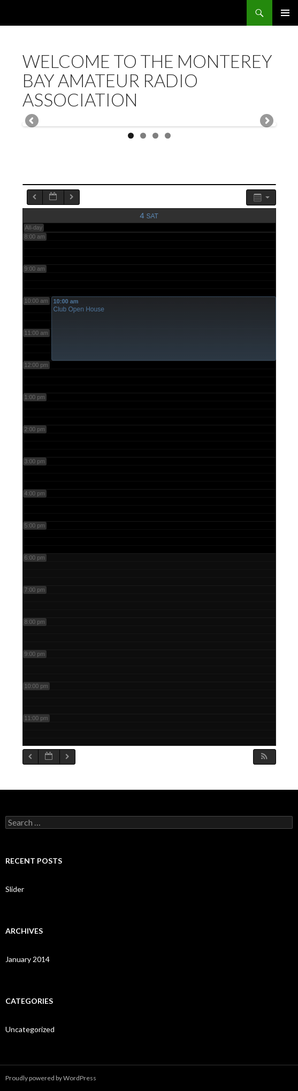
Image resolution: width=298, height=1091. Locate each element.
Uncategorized (30, 1029)
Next (266, 121)
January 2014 (27, 959)
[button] (264, 757)
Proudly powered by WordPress (50, 1078)
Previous (33, 121)
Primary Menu (285, 13)
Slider (14, 889)
